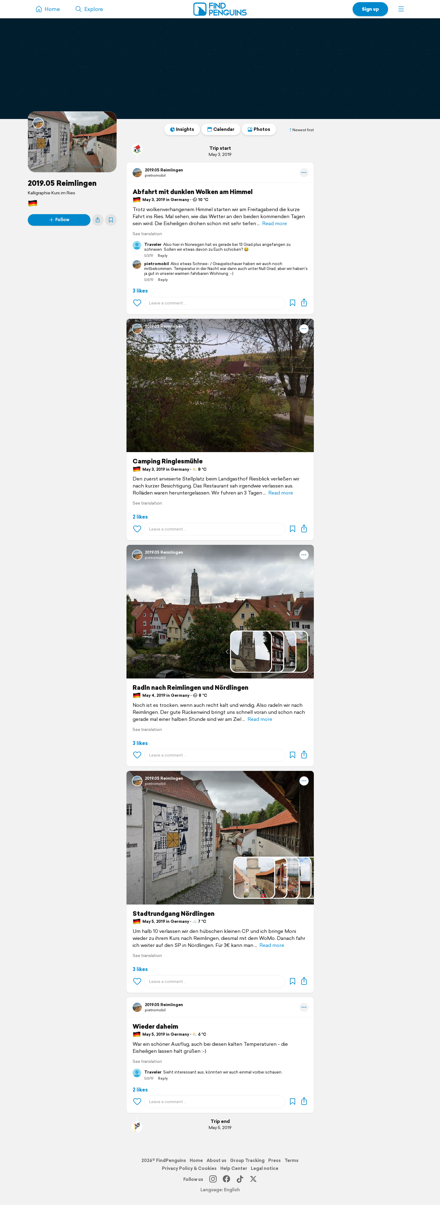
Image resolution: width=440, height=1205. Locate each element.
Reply (162, 255)
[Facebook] (226, 1179)
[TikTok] (240, 1179)
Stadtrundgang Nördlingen (174, 913)
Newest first (301, 130)
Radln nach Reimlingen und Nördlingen (190, 687)
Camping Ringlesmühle (168, 461)
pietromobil (155, 175)
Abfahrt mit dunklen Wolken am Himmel (193, 192)
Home (196, 1160)
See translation (147, 234)
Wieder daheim (155, 1026)
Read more (274, 223)
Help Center (233, 1168)
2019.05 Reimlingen (62, 183)
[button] (401, 9)
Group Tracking (247, 1160)
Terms (291, 1160)
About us (216, 1160)
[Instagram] (213, 1179)
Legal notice (264, 1168)
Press (274, 1160)
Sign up (370, 9)
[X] (253, 1179)
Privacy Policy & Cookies (189, 1168)
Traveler (153, 244)
